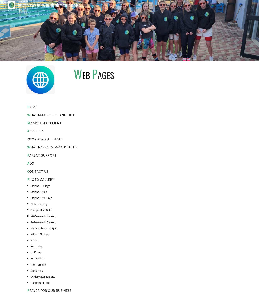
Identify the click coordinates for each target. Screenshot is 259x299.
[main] (94, 73)
